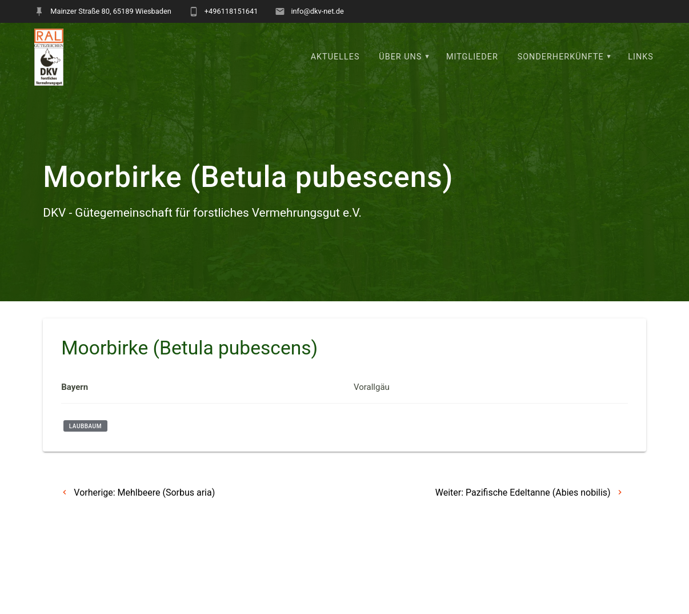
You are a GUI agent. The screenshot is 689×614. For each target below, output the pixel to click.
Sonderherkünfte (561, 57)
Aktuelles (335, 57)
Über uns (400, 57)
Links (641, 57)
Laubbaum (85, 426)
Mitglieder (472, 57)
